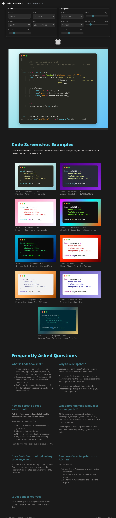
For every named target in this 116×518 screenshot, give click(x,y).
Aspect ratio (72, 23)
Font (44, 23)
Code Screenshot (10, 515)
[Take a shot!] (58, 42)
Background (72, 15)
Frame (19, 23)
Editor (29, 3)
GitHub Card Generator (26, 515)
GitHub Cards (38, 3)
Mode (44, 15)
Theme (19, 15)
